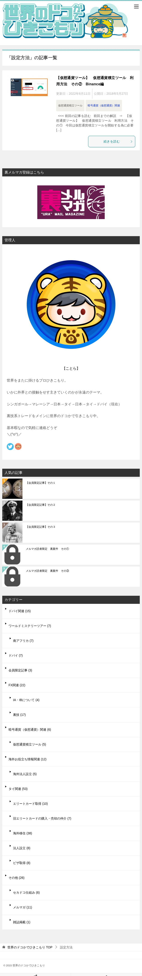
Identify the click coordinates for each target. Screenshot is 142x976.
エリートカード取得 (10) (30, 803)
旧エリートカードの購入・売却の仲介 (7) (42, 818)
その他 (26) (16, 877)
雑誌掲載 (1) (21, 922)
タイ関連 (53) (18, 789)
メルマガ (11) (22, 907)
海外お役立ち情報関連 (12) (28, 759)
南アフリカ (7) (23, 640)
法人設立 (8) (21, 848)
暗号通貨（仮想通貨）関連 (104, 105)
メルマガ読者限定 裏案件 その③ (47, 570)
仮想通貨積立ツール (70, 105)
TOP (29, 947)
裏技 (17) (19, 715)
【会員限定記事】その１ (40, 482)
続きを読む (118, 141)
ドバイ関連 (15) (20, 611)
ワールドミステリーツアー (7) (30, 626)
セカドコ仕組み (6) (26, 892)
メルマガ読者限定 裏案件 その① (47, 548)
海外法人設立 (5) (25, 774)
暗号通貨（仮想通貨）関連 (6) (30, 729)
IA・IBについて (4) (26, 700)
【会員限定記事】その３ (40, 526)
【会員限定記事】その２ (40, 504)
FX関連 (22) (17, 685)
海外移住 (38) (22, 833)
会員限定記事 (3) (20, 670)
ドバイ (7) (16, 655)
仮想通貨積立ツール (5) (29, 744)
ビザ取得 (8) (21, 863)
